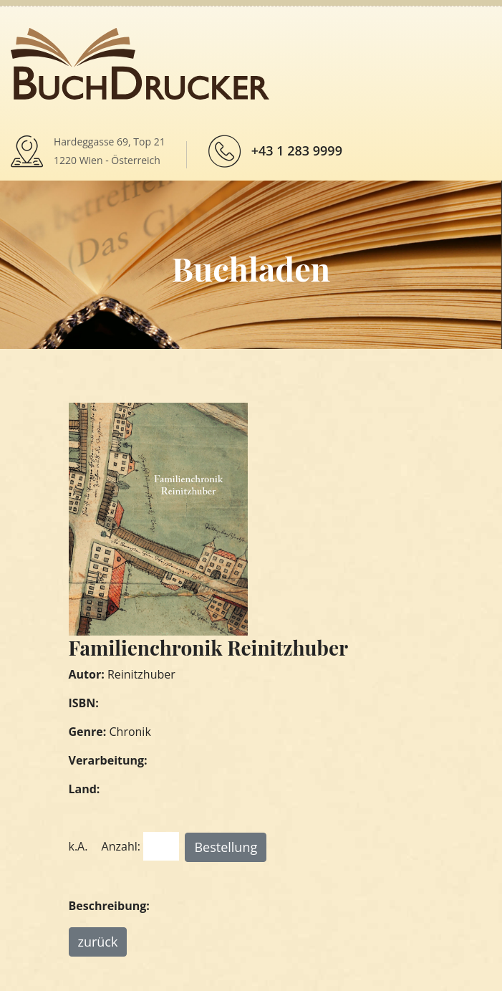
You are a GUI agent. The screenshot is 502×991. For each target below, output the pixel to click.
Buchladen (251, 267)
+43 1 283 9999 (296, 150)
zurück (98, 941)
